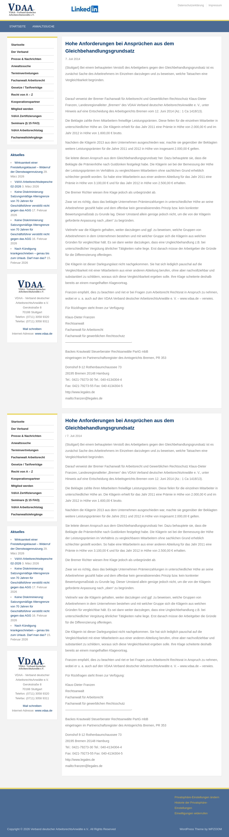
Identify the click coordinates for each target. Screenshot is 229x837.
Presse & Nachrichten (26, 59)
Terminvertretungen (24, 73)
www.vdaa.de (43, 333)
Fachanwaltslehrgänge (26, 137)
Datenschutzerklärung (191, 5)
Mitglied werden (22, 109)
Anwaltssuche (43, 26)
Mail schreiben (32, 329)
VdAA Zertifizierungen (26, 116)
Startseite (17, 26)
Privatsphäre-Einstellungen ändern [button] (197, 797)
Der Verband (19, 51)
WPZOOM (215, 829)
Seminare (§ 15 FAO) (25, 123)
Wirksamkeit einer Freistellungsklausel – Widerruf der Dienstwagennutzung (30, 167)
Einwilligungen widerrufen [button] (191, 813)
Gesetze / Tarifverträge (26, 87)
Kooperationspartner (25, 101)
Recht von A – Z (22, 94)
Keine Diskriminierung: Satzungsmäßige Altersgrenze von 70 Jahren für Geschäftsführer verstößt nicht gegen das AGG (30, 201)
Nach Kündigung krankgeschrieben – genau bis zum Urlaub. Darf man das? (30, 253)
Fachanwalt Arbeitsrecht (28, 80)
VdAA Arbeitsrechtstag (27, 130)
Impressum (215, 5)
